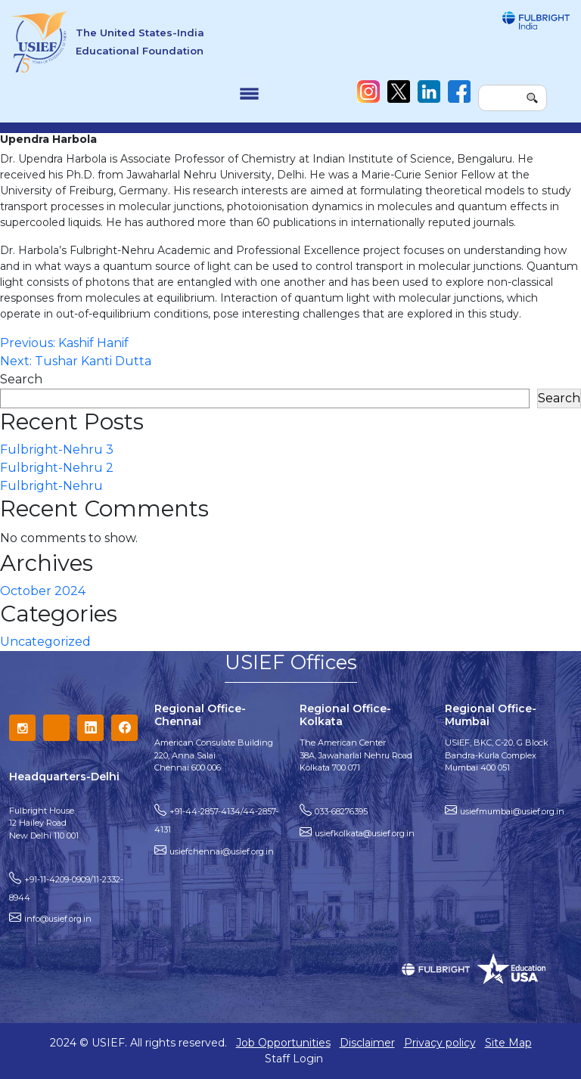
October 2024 (42, 591)
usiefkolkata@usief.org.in (365, 833)
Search (21, 379)
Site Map (508, 1043)
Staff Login (294, 1058)
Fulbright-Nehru (51, 486)
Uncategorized (45, 641)
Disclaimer (367, 1043)
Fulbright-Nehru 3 (56, 449)
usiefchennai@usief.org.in (221, 851)
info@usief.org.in (58, 918)
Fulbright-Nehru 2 (56, 467)
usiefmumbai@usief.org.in (512, 811)
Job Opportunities (283, 1043)
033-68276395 (341, 811)
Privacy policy (440, 1043)
